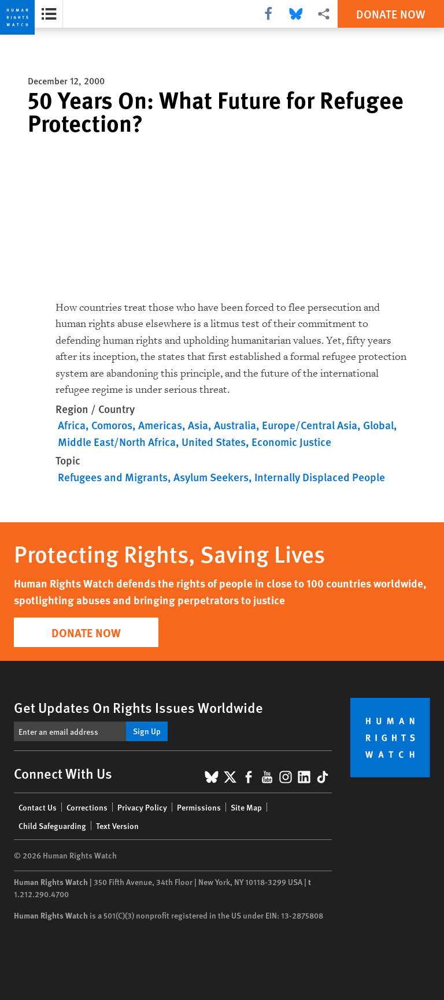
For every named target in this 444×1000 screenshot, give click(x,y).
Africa (72, 425)
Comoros (111, 425)
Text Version (117, 825)
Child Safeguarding (52, 825)
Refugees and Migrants (113, 477)
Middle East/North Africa (117, 441)
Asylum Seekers (211, 477)
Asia (198, 425)
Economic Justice (291, 441)
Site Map (246, 807)
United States (214, 441)
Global (378, 425)
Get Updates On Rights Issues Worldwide (138, 707)
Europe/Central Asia (309, 425)
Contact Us (37, 807)
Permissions (199, 807)
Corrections (87, 807)
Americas (160, 425)
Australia (235, 425)
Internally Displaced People (319, 477)
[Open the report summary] (49, 14)
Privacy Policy (142, 807)
